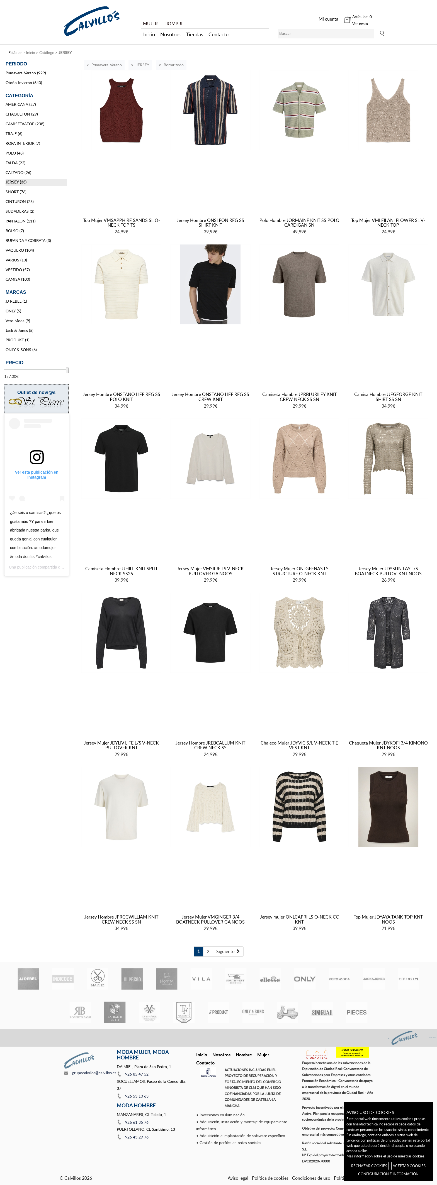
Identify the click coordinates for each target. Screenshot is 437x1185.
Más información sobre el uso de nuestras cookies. (385, 1156)
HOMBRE (174, 24)
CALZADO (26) (18, 172)
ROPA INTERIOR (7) (23, 143)
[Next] (228, 951)
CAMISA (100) (18, 279)
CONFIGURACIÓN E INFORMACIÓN (388, 1173)
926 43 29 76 (137, 1137)
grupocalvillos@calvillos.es (94, 1072)
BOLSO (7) (15, 230)
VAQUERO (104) (20, 250)
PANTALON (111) (21, 221)
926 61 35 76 (137, 1122)
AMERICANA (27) (21, 104)
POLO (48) (15, 153)
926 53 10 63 (137, 1096)
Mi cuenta (328, 19)
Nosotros (170, 34)
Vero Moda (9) (18, 320)
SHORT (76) (16, 191)
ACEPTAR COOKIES (409, 1165)
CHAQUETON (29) (22, 114)
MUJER (150, 24)
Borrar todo (174, 64)
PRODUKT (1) (18, 339)
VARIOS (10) (16, 260)
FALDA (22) (15, 162)
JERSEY (142, 64)
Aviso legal (238, 1178)
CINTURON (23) (20, 201)
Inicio (149, 34)
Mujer (263, 1054)
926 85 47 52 (137, 1074)
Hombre (244, 1054)
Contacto (218, 34)
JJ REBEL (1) (16, 301)
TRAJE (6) (14, 133)
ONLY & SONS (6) (21, 349)
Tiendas (194, 34)
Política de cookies (270, 1178)
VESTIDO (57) (18, 269)
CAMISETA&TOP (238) (25, 123)
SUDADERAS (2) (20, 211)
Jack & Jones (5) (19, 330)
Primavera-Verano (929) (26, 72)
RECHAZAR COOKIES (369, 1165)
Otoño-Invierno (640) (24, 82)
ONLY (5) (13, 311)
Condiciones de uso (311, 1178)
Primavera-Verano (106, 64)
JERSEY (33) (16, 182)
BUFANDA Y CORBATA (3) (28, 240)
